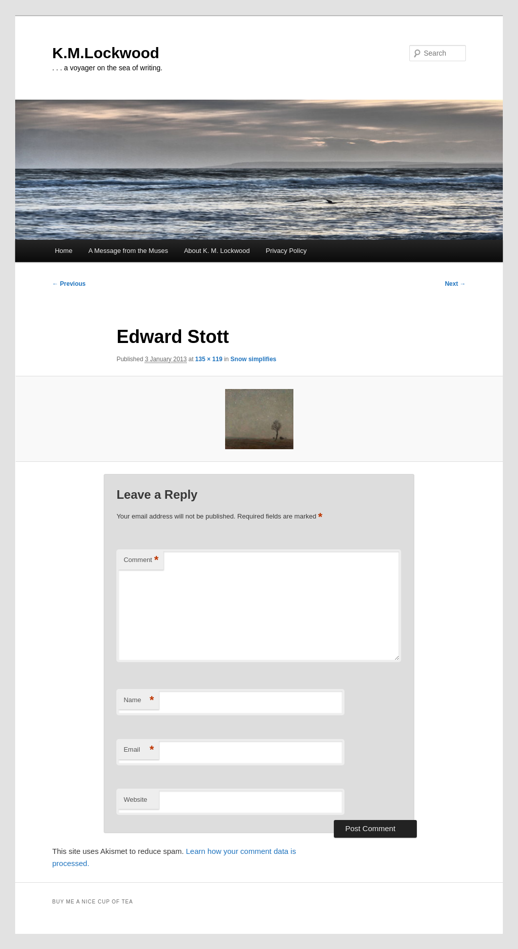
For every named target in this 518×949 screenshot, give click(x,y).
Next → (455, 283)
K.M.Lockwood (105, 53)
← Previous (68, 283)
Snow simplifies (254, 359)
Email (138, 750)
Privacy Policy (286, 250)
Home (63, 250)
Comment (140, 560)
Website (135, 799)
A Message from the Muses (128, 250)
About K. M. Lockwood (217, 250)
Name (138, 700)
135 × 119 (209, 359)
